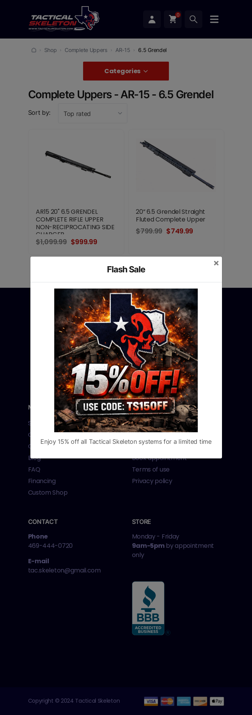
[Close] (216, 262)
